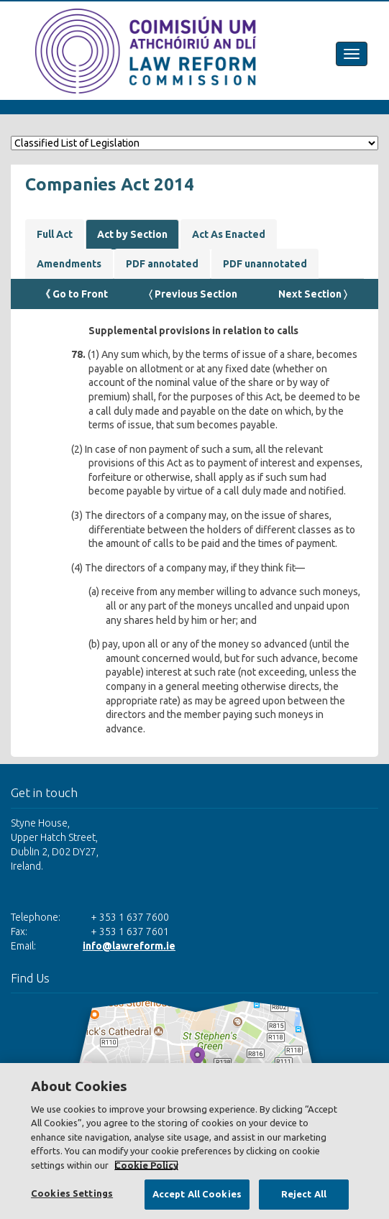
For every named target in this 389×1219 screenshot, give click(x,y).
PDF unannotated (265, 264)
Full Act (55, 234)
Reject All (303, 1194)
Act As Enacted (228, 234)
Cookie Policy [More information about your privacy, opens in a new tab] (146, 1165)
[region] (194, 1141)
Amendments (69, 264)
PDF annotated (162, 264)
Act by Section (132, 234)
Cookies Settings (72, 1193)
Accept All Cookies (197, 1194)
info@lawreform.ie (129, 946)
